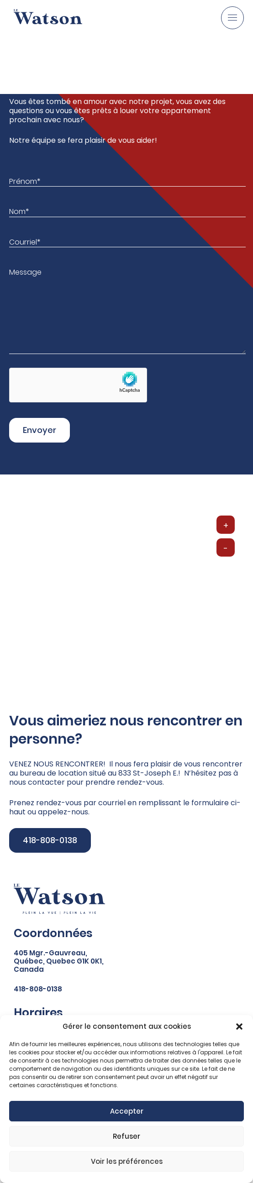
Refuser (126, 1136)
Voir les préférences (127, 1161)
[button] (239, 1026)
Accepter (126, 1111)
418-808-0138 (50, 840)
